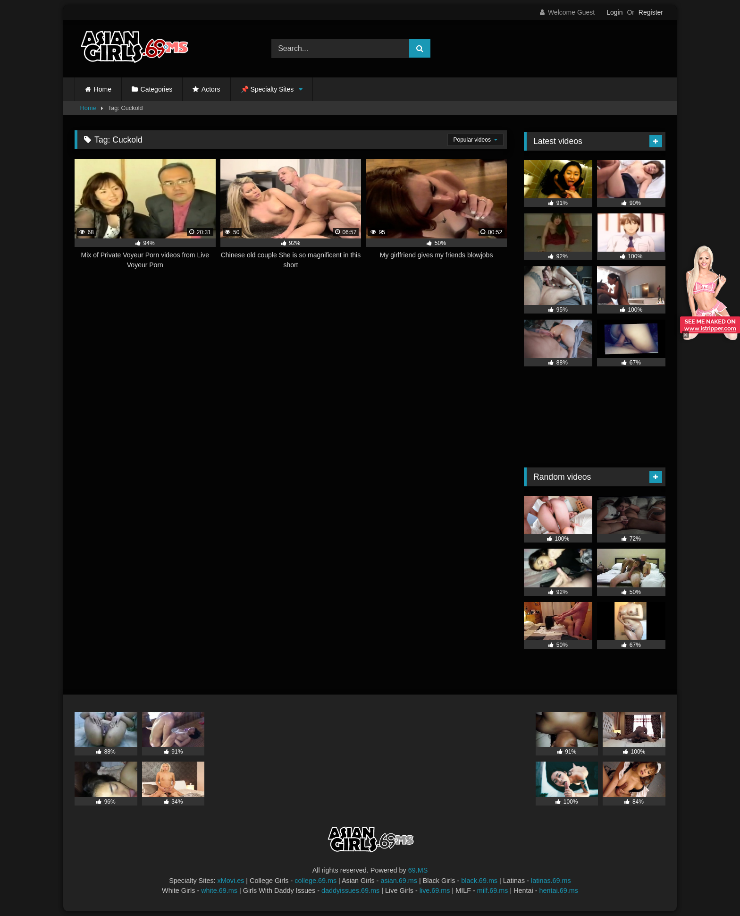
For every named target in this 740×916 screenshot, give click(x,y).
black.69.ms (479, 880)
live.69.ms (435, 890)
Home (102, 89)
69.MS (418, 870)
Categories (157, 89)
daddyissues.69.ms (350, 890)
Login (614, 12)
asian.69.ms (398, 880)
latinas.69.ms (551, 880)
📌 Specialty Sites (267, 89)
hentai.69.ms (558, 890)
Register (651, 12)
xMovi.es (231, 880)
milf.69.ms (492, 890)
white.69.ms (219, 890)
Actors (211, 89)
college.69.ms (315, 880)
